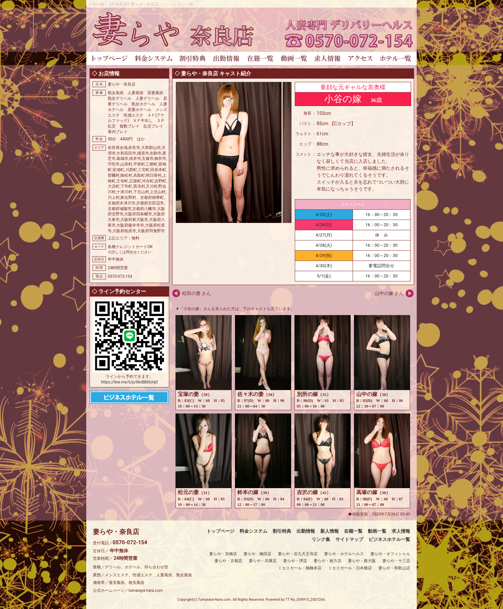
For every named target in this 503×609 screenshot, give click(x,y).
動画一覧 (377, 531)
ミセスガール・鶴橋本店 (300, 568)
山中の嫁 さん (389, 293)
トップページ (220, 531)
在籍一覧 (353, 531)
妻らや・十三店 (396, 560)
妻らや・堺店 (295, 560)
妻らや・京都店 (228, 560)
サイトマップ (349, 539)
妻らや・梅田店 (257, 554)
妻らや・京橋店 (223, 554)
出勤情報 (305, 531)
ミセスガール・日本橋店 (350, 568)
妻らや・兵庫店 (263, 560)
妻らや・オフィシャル (390, 554)
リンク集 (321, 539)
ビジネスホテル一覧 (389, 539)
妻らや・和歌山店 (394, 568)
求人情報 (401, 531)
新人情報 (329, 531)
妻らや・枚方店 (327, 560)
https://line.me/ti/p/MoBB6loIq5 (129, 382)
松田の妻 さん (196, 293)
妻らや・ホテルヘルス (344, 554)
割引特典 (282, 531)
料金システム (253, 531)
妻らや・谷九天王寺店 (298, 554)
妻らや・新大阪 (362, 560)
